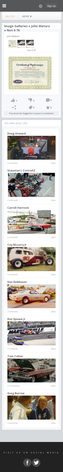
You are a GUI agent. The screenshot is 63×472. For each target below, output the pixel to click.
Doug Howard (16, 133)
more (27, 16)
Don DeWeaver (17, 282)
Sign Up (51, 6)
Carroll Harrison (18, 208)
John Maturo (40, 26)
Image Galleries (16, 26)
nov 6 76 (13, 30)
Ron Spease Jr (16, 319)
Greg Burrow (16, 393)
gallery (10, 16)
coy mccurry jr (17, 245)
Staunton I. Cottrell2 (21, 170)
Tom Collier (15, 356)
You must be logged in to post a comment (31, 113)
